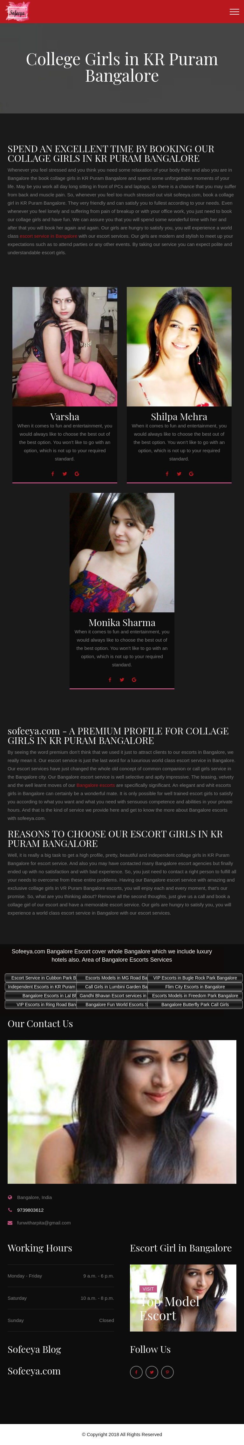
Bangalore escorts (96, 785)
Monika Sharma (122, 622)
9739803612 (30, 1210)
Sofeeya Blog (34, 1349)
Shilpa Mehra (179, 416)
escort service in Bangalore (48, 236)
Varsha (64, 416)
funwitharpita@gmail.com (44, 1222)
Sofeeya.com (34, 1370)
